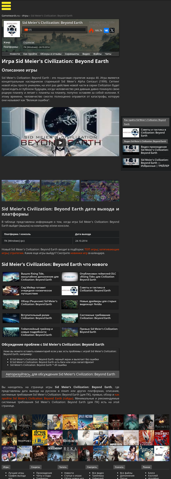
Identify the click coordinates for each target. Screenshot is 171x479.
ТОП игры (91, 249)
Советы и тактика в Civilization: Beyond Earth (95, 289)
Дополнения (127, 475)
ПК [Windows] (30, 47)
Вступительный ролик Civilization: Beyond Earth (36, 316)
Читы (108, 53)
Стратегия (29, 42)
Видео (86, 53)
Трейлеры (98, 475)
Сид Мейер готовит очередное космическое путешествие (36, 290)
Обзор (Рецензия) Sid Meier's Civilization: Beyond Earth (39, 302)
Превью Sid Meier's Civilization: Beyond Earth (99, 330)
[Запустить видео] (60, 143)
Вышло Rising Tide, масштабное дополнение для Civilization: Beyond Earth (40, 276)
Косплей (153, 475)
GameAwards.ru (11, 15)
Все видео (98, 472)
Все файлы (126, 472)
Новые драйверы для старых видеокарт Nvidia (98, 302)
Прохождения (44, 472)
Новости (15, 53)
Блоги (151, 472)
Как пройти (30, 53)
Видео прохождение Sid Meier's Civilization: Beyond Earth (154, 149)
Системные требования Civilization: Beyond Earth (95, 316)
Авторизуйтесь (18, 374)
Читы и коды (43, 475)
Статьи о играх (72, 475)
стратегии (16, 253)
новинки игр (79, 253)
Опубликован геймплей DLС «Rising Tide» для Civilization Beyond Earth (98, 276)
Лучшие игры (16, 472)
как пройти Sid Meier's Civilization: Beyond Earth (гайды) (60, 396)
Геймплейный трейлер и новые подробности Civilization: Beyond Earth (37, 331)
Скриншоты (72, 53)
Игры (25, 15)
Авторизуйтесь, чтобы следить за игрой (102, 23)
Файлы (97, 53)
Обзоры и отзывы (50, 53)
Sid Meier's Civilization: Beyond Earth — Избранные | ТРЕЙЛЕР (155, 162)
